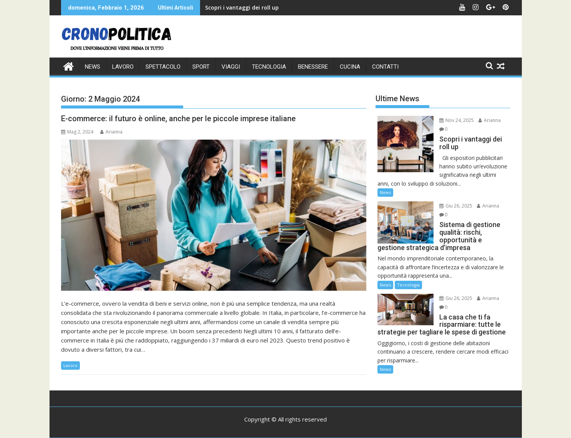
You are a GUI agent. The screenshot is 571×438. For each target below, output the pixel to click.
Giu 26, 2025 (455, 206)
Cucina (350, 66)
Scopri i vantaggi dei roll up (242, 7)
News (92, 66)
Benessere (313, 66)
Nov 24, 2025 (456, 120)
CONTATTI (385, 66)
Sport (201, 66)
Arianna (111, 131)
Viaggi (231, 66)
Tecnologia (269, 66)
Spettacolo (163, 66)
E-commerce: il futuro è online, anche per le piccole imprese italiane (178, 118)
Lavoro (123, 66)
